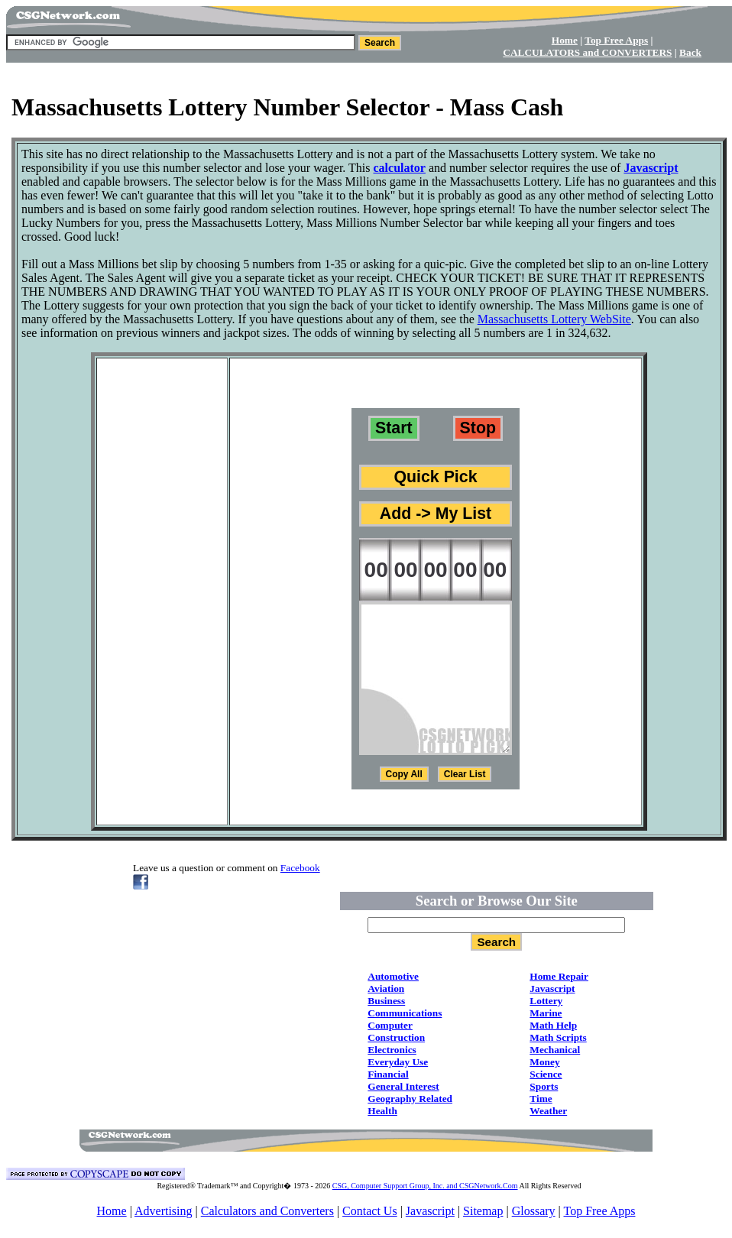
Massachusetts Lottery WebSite (554, 319)
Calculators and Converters (267, 1210)
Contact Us (369, 1210)
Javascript (430, 1210)
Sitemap (483, 1210)
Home (112, 1210)
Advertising (163, 1210)
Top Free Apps (599, 1210)
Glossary (533, 1210)
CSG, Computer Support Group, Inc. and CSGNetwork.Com (425, 1185)
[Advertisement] (366, 82)
